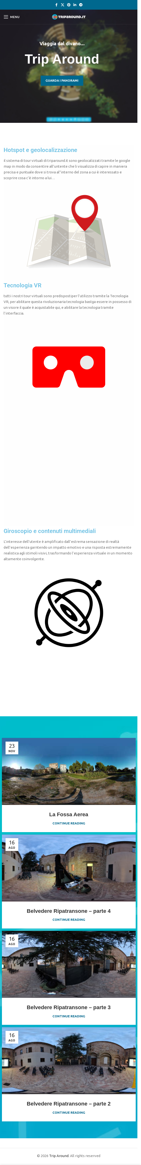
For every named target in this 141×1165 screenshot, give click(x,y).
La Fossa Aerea (68, 814)
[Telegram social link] (81, 5)
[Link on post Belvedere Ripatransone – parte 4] (69, 868)
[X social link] (62, 5)
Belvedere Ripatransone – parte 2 (68, 1104)
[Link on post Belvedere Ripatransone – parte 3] (69, 964)
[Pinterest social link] (69, 5)
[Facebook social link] (56, 5)
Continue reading (68, 823)
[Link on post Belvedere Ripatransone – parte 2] (69, 1060)
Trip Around (59, 1156)
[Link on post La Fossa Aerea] (69, 771)
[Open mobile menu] (11, 17)
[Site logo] (69, 16)
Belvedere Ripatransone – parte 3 (68, 1007)
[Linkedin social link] (75, 5)
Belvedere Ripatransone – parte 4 (68, 911)
